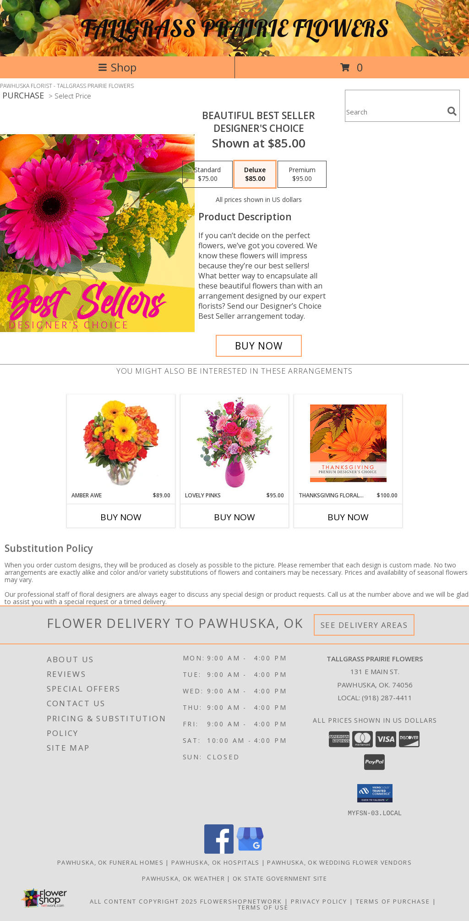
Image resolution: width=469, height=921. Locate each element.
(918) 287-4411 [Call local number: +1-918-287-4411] (387, 697)
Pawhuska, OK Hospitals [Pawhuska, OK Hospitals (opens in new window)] (215, 862)
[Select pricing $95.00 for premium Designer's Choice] (302, 174)
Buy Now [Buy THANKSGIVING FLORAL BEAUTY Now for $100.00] (348, 517)
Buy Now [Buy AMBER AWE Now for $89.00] (121, 517)
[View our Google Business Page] (250, 850)
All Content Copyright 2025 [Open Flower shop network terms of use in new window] (144, 901)
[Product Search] (394, 111)
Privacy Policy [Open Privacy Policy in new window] (319, 901)
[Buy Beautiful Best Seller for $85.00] (259, 346)
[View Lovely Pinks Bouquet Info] (234, 443)
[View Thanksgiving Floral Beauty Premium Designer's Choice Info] (348, 443)
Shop (117, 67)
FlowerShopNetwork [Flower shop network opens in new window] (241, 901)
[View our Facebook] (219, 850)
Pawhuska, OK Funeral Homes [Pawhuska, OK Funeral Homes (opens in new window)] (110, 862)
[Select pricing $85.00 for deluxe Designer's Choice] (254, 174)
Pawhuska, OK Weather (183, 878)
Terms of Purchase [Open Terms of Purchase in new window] (393, 901)
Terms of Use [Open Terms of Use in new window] (263, 907)
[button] (375, 793)
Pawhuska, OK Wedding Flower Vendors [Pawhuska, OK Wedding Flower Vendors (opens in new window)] (339, 862)
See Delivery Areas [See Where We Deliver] (364, 625)
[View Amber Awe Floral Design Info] (121, 443)
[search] (452, 111)
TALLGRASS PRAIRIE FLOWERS (235, 28)
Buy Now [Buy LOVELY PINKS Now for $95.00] (234, 517)
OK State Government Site (280, 878)
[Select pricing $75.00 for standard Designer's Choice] (207, 174)
